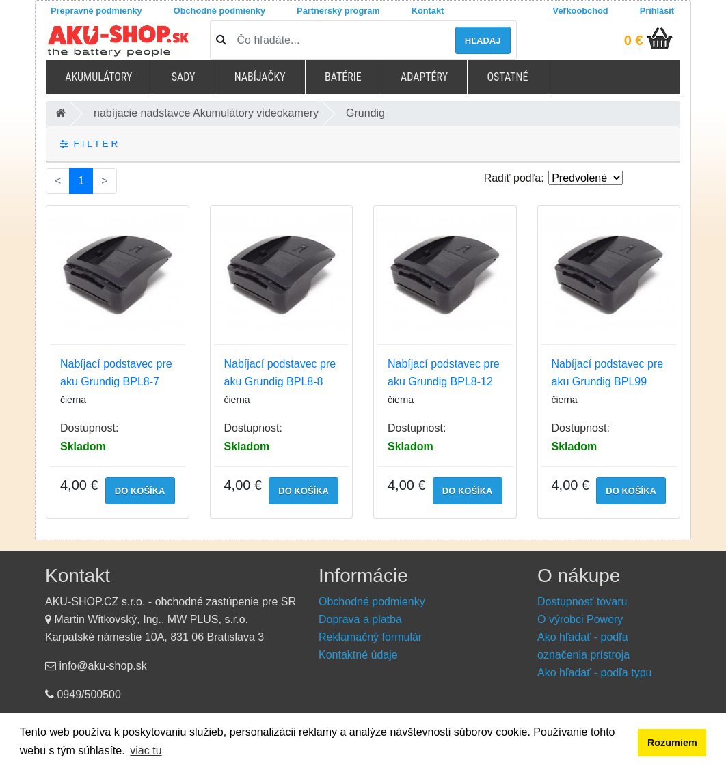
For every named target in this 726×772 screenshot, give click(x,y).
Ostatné (507, 76)
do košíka (140, 491)
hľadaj (483, 41)
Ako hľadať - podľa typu (594, 672)
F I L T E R (89, 144)
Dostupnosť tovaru (582, 601)
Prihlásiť (657, 10)
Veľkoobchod (580, 10)
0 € (633, 40)
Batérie (343, 76)
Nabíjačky (260, 76)
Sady (184, 76)
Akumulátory (98, 76)
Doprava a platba (360, 619)
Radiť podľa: (514, 178)
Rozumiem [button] (672, 742)
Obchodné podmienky (219, 10)
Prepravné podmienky (96, 10)
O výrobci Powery (580, 619)
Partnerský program (338, 10)
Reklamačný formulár (370, 637)
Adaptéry (424, 76)
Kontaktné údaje (358, 655)
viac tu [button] (145, 750)
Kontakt (428, 10)
